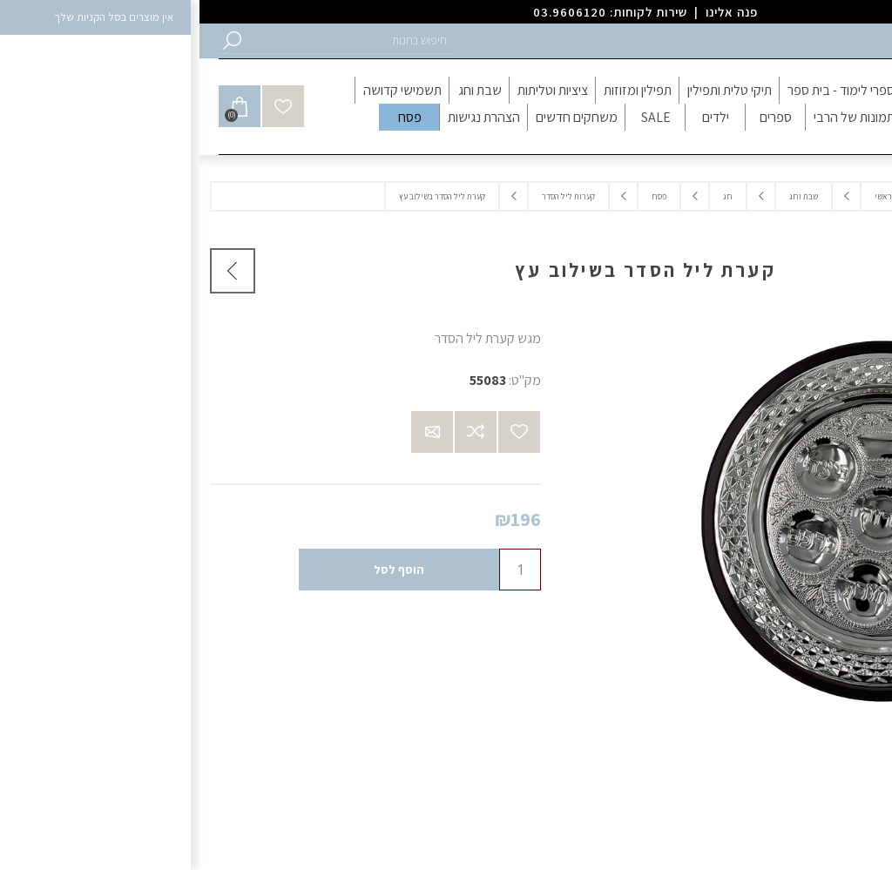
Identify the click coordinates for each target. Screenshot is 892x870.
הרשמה (855, 41)
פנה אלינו (532, 11)
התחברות (797, 41)
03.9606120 (370, 11)
